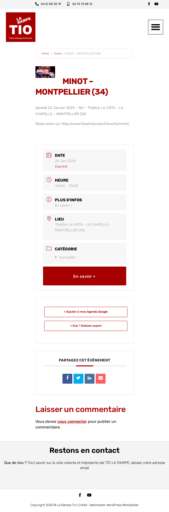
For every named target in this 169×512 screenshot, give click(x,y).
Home (46, 53)
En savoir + (64, 205)
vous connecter (72, 421)
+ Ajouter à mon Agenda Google (86, 311)
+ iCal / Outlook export (86, 325)
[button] (155, 27)
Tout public (65, 257)
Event (57, 53)
